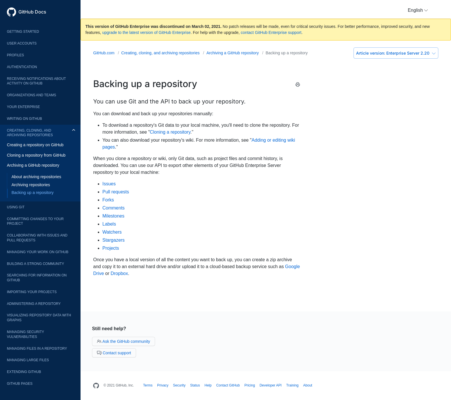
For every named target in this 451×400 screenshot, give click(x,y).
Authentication (22, 67)
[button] (418, 10)
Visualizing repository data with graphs (39, 317)
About (307, 385)
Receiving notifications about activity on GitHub (36, 81)
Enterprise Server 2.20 (396, 53)
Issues (109, 183)
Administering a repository (34, 304)
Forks (108, 199)
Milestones (113, 216)
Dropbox (119, 273)
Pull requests (115, 191)
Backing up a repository (32, 192)
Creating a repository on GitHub (35, 145)
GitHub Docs (32, 12)
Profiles (15, 55)
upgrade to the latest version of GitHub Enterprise (146, 32)
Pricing (249, 385)
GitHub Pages (20, 384)
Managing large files (28, 360)
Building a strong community (35, 264)
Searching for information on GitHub (37, 277)
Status (195, 385)
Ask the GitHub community (123, 341)
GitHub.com (104, 53)
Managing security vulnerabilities (25, 334)
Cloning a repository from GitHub (36, 155)
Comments (113, 207)
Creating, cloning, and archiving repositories (30, 132)
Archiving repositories (31, 184)
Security (179, 385)
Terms (148, 385)
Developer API (270, 385)
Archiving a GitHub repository (33, 165)
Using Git (15, 207)
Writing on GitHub (24, 119)
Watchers (112, 232)
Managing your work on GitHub (37, 252)
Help (208, 385)
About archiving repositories (36, 176)
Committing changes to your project (35, 221)
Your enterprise (23, 107)
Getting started (23, 32)
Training (292, 385)
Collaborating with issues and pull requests (37, 237)
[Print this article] (297, 85)
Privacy (162, 385)
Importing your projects (32, 292)
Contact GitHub (228, 385)
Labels (109, 224)
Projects (110, 248)
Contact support (114, 353)
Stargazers (113, 240)
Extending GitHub (24, 372)
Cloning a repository (170, 132)
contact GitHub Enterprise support (271, 32)
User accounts (22, 43)
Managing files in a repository (37, 349)
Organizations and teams (31, 95)
